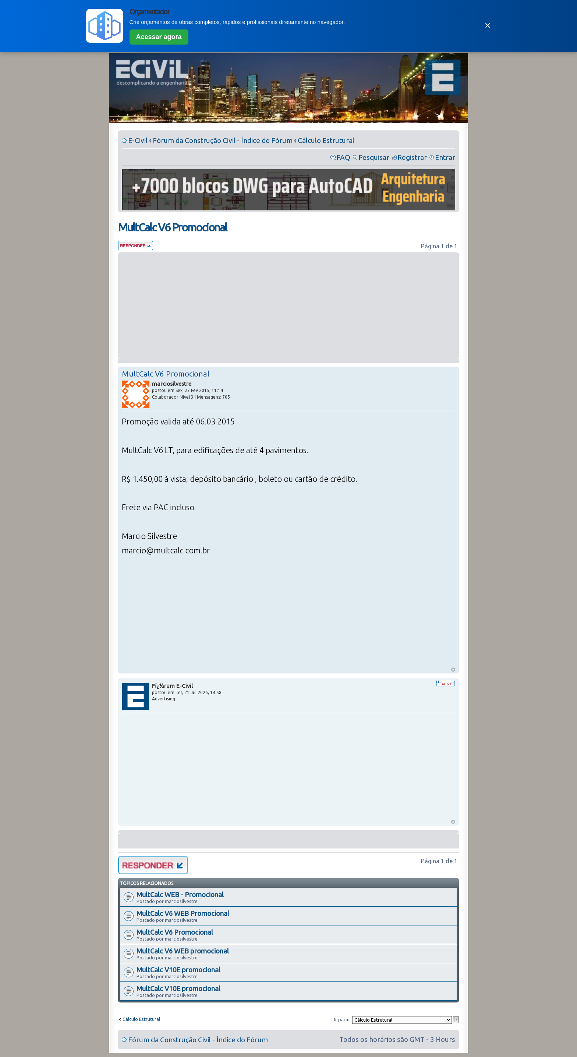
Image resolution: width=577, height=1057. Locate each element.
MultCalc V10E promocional (178, 969)
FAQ (343, 157)
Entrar (445, 157)
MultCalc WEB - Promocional (180, 894)
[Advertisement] (288, 305)
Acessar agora (159, 37)
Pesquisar (373, 157)
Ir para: (341, 1019)
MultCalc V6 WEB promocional (183, 951)
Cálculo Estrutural (326, 140)
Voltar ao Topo (453, 670)
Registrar (412, 157)
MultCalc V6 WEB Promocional (183, 913)
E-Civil (138, 140)
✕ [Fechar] (487, 25)
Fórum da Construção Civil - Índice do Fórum (223, 140)
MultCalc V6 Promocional (172, 227)
